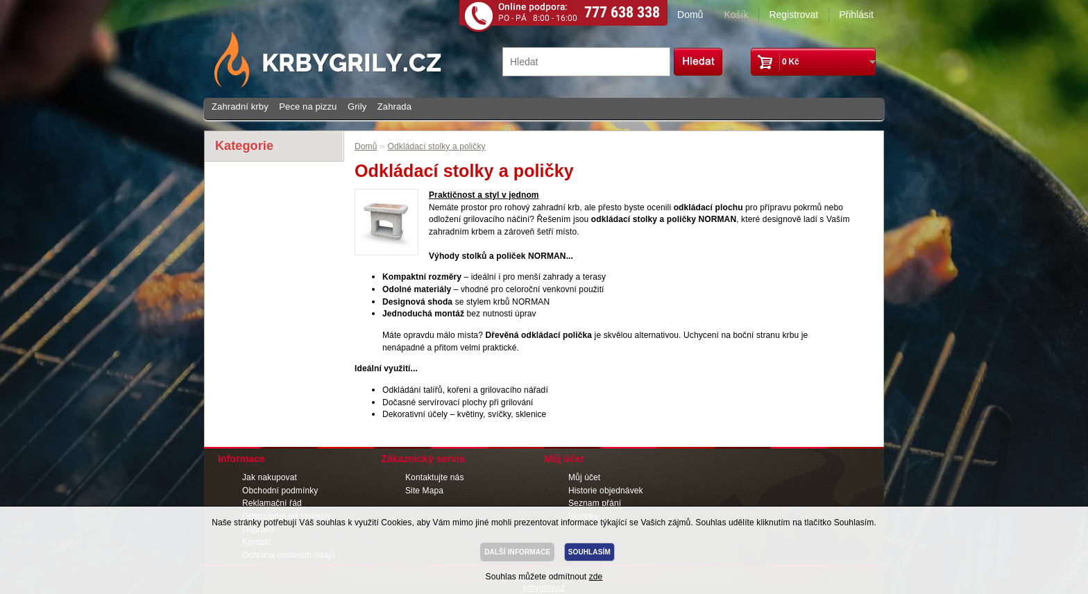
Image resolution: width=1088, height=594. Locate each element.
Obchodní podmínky (280, 490)
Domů (690, 14)
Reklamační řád (272, 503)
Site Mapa (424, 490)
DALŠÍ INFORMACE (517, 552)
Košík (736, 14)
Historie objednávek (605, 490)
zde (596, 577)
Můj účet (584, 477)
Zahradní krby (240, 106)
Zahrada (394, 106)
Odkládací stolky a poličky (437, 146)
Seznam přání (594, 503)
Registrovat (793, 14)
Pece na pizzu (308, 106)
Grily (357, 106)
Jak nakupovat (269, 477)
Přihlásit (856, 14)
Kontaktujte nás (434, 477)
